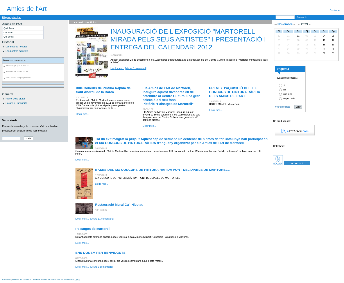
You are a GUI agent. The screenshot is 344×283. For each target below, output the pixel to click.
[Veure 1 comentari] (136, 68)
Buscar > (302, 17)
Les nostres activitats (16, 51)
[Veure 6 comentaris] (101, 266)
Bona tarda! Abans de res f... (18, 71)
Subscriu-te (9, 120)
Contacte (335, 10)
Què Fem (9, 28)
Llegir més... (117, 68)
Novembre (285, 24)
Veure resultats (282, 107)
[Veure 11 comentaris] (102, 218)
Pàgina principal (11, 17)
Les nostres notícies (16, 46)
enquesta (283, 68)
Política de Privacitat (21, 279)
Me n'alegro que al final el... (18, 66)
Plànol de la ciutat (15, 98)
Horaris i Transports (16, 103)
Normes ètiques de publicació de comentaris (53, 279)
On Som (8, 32)
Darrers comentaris (14, 60)
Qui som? (9, 36)
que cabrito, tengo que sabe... (19, 77)
